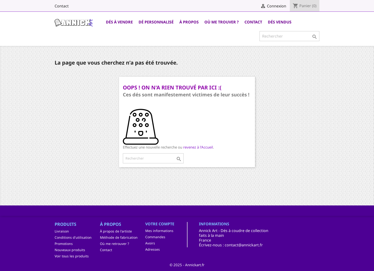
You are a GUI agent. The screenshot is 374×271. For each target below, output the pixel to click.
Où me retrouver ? (114, 243)
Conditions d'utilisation (73, 237)
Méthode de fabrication (119, 237)
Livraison (62, 231)
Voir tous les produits (72, 256)
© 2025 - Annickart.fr (187, 264)
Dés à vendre (119, 22)
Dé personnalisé (156, 22)
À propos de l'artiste (116, 231)
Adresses (152, 249)
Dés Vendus (279, 22)
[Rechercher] (289, 36)
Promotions (64, 243)
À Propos (189, 22)
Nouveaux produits (70, 250)
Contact (62, 6)
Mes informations (159, 230)
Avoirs (150, 243)
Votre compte (159, 224)
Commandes (155, 237)
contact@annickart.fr (244, 245)
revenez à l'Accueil (198, 147)
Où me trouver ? (221, 22)
